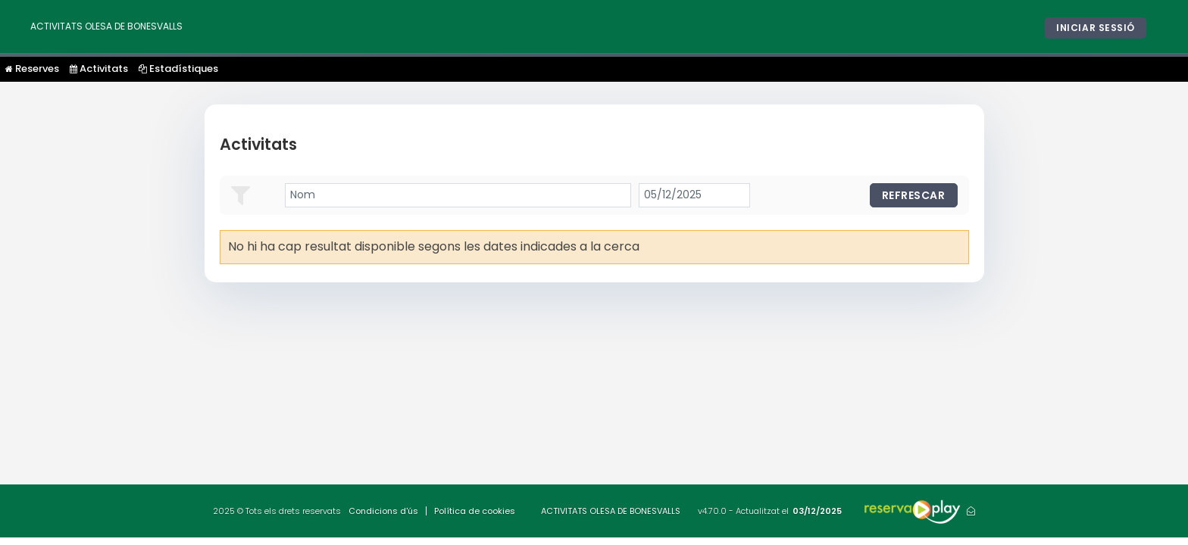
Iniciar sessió (1095, 27)
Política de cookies (474, 511)
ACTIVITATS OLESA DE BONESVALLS (106, 26)
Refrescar (914, 195)
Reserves (32, 68)
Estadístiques (178, 68)
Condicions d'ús (383, 511)
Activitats (99, 68)
